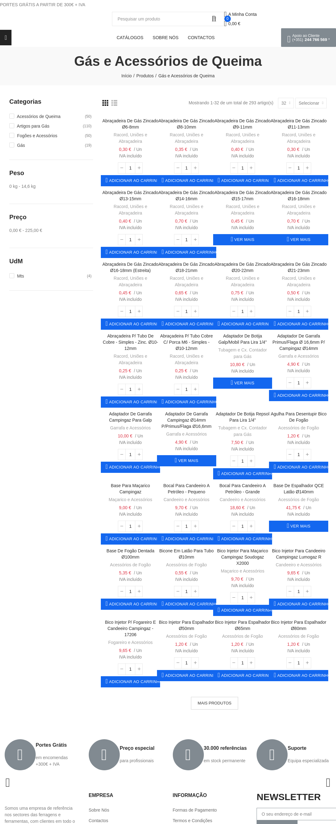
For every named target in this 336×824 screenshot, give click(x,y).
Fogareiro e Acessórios (130, 642)
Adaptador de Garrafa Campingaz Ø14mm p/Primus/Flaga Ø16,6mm (187, 420)
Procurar (214, 19)
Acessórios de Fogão (298, 427)
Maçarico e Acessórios (130, 499)
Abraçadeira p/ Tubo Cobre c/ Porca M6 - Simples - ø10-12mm (186, 342)
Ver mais (243, 239)
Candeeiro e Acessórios (186, 499)
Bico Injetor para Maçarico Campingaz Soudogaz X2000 (242, 557)
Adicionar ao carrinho (134, 180)
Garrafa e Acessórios (298, 356)
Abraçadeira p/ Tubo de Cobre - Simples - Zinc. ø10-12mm (130, 342)
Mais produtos (214, 703)
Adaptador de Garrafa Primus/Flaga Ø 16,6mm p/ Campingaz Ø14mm (298, 342)
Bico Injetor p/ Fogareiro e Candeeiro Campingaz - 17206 (130, 628)
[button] (308, 37)
